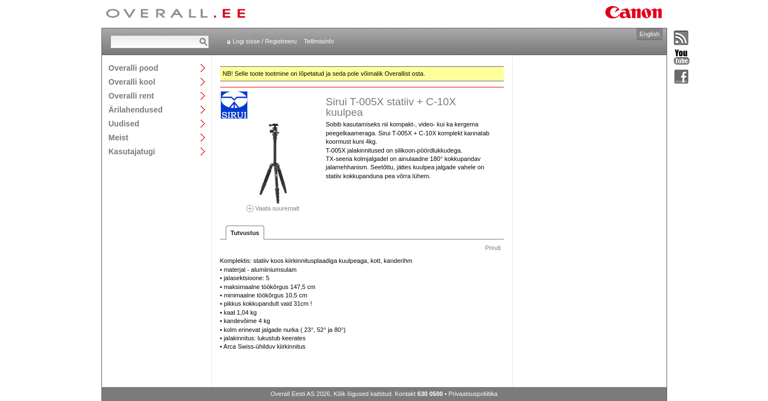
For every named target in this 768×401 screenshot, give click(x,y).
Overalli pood (133, 67)
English (649, 34)
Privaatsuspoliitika (473, 393)
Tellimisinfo (319, 41)
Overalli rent (131, 95)
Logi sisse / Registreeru (265, 41)
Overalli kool (132, 81)
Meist (119, 137)
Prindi (492, 247)
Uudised (124, 123)
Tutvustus (245, 232)
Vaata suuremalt (273, 204)
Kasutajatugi (132, 151)
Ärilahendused (136, 109)
